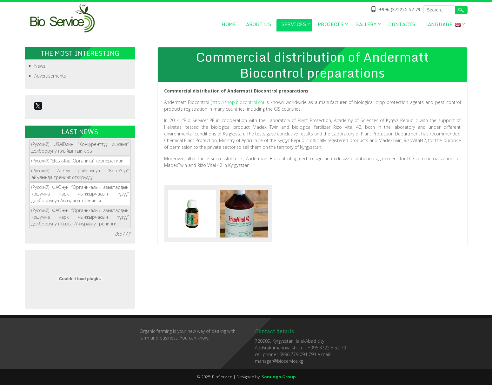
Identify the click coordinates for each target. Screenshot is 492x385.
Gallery (365, 24)
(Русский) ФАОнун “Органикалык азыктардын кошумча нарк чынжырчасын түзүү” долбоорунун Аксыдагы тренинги (80, 193)
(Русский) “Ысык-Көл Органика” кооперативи (77, 161)
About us (258, 24)
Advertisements (50, 76)
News (39, 66)
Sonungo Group (279, 377)
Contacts (401, 24)
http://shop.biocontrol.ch (237, 102)
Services (293, 24)
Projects (330, 24)
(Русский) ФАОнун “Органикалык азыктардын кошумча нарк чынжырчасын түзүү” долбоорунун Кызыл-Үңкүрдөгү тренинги (80, 217)
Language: (443, 24)
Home (229, 24)
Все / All (122, 234)
